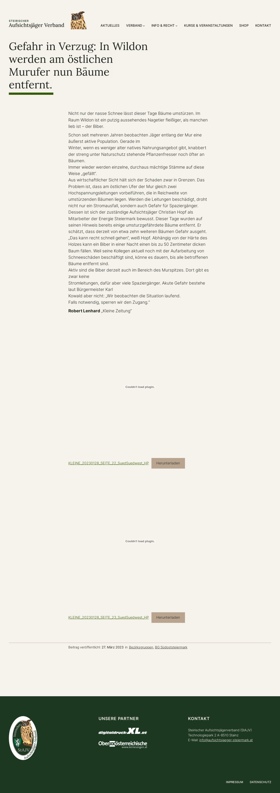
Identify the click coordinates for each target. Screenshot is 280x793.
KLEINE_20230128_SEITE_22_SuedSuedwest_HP (108, 463)
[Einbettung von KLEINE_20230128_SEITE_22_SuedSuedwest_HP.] (140, 387)
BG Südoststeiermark (171, 647)
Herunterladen (168, 463)
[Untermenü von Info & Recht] (176, 26)
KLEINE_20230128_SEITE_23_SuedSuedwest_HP (108, 617)
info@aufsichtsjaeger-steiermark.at (226, 740)
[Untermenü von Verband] (144, 26)
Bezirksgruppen (141, 647)
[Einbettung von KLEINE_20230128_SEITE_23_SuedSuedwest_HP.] (140, 541)
